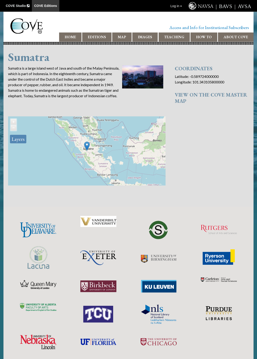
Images (145, 37)
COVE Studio (18, 6)
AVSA (244, 6)
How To (204, 37)
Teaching (174, 37)
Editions (97, 37)
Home (70, 37)
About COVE (236, 37)
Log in (176, 6)
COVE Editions (45, 6)
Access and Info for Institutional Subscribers (209, 27)
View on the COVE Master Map (211, 97)
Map (122, 37)
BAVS (225, 6)
